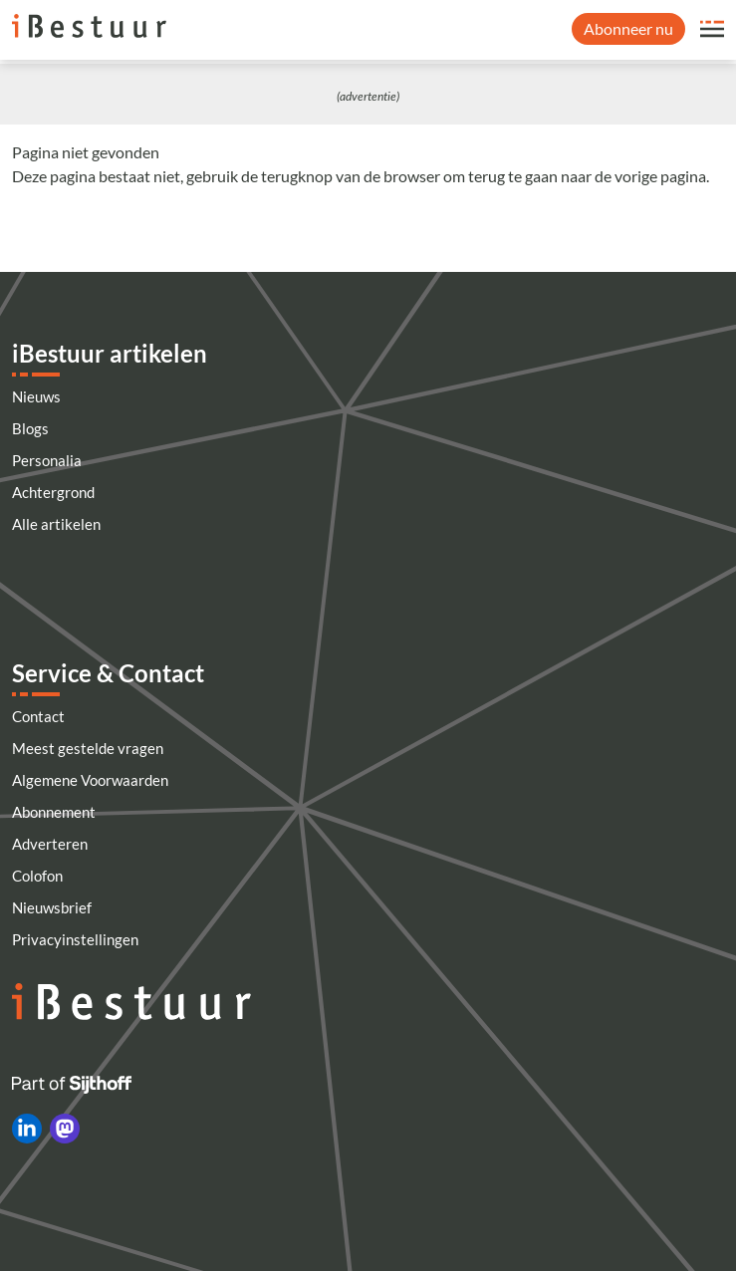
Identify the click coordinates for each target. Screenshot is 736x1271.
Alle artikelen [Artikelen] (56, 524)
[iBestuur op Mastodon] (65, 1129)
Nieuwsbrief (52, 907)
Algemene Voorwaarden (90, 780)
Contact (38, 716)
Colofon (37, 876)
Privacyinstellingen (75, 939)
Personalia (47, 460)
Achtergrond (53, 492)
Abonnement (54, 812)
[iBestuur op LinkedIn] (27, 1129)
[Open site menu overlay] (712, 29)
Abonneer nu (628, 28)
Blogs (30, 428)
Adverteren (50, 844)
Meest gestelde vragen (87, 748)
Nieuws (36, 396)
